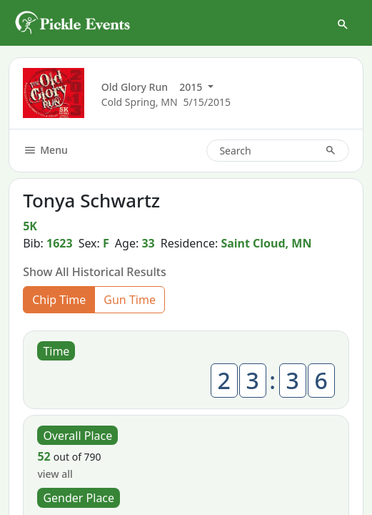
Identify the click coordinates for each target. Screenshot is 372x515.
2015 (192, 87)
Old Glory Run (134, 87)
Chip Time (59, 300)
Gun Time (130, 300)
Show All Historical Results (94, 272)
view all (54, 474)
